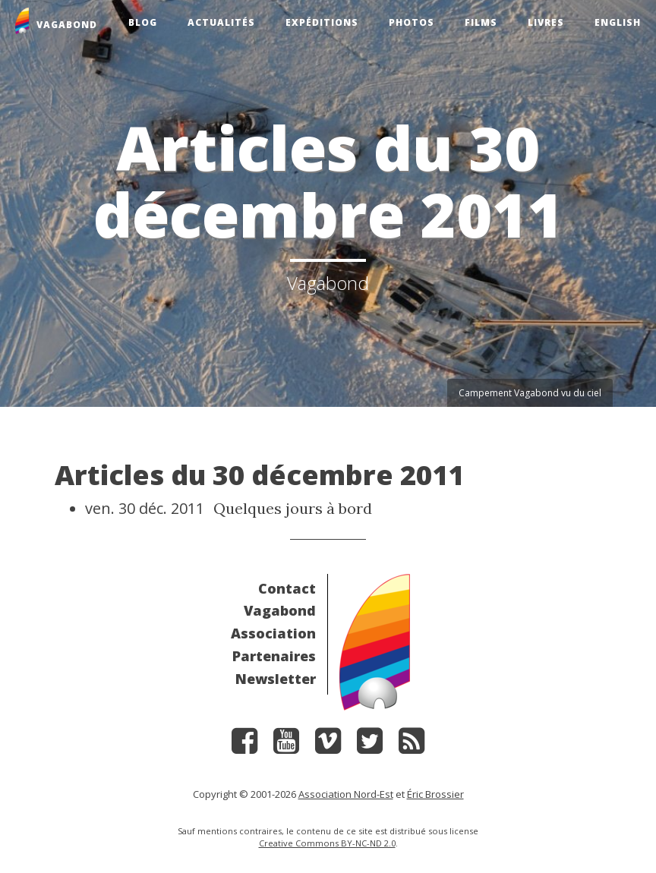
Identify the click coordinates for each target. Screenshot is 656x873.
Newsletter (275, 679)
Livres (546, 22)
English (617, 22)
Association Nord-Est (345, 794)
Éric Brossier (435, 794)
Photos (411, 22)
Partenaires (274, 656)
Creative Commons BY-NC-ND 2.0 (327, 843)
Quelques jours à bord (292, 508)
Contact (287, 588)
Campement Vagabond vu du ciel (530, 392)
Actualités (221, 22)
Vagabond (280, 610)
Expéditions (321, 22)
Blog (142, 22)
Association (273, 633)
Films (481, 22)
